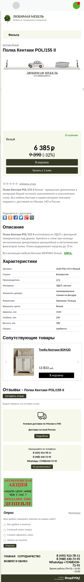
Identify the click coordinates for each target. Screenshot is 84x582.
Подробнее (42, 436)
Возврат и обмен (15, 561)
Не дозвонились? (42, 466)
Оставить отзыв (14, 396)
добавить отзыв (27, 183)
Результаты (74, 512)
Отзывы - (33, 389)
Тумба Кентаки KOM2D (55, 350)
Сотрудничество (28, 556)
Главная (9, 556)
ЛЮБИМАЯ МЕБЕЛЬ (28, 16)
